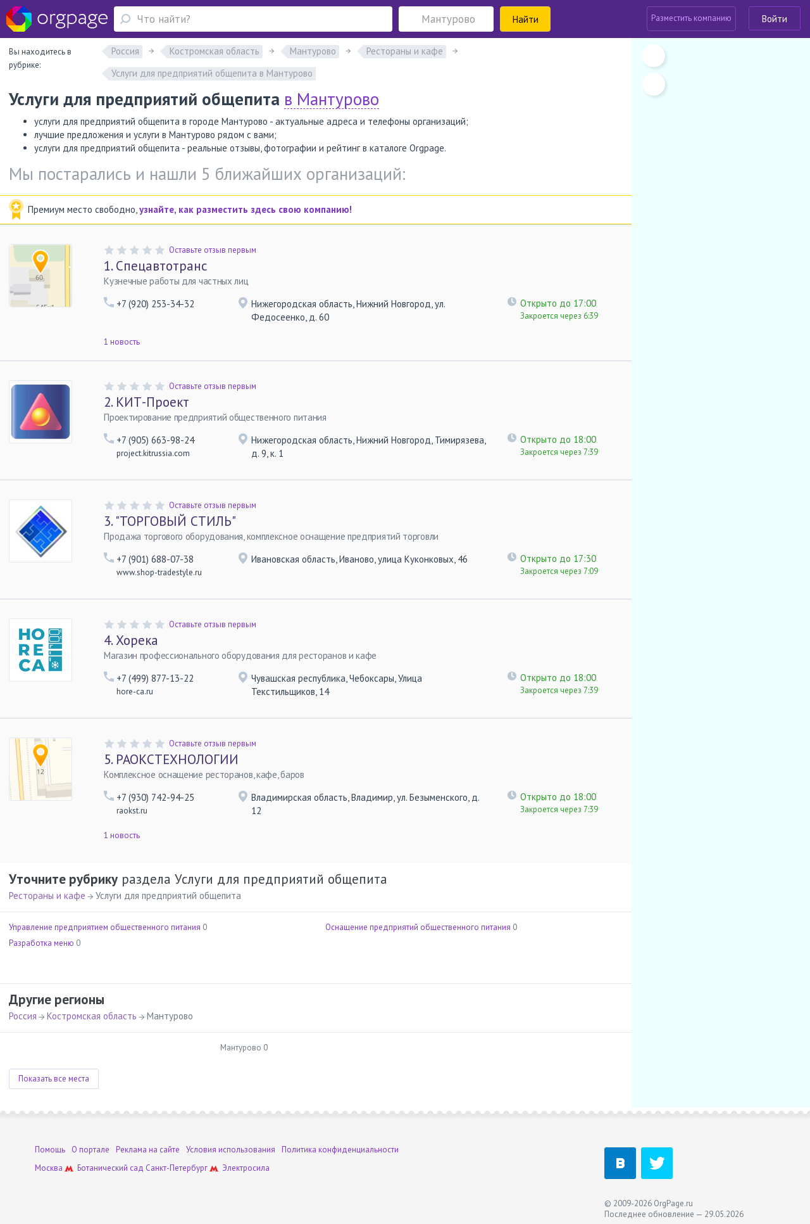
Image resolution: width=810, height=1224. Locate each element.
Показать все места (53, 1078)
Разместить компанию (691, 18)
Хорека (131, 640)
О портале (90, 1149)
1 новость (122, 341)
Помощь (50, 1149)
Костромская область (92, 1016)
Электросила (246, 1168)
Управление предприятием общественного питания (105, 927)
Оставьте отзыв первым (212, 250)
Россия (23, 1016)
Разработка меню (41, 943)
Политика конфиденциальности (340, 1149)
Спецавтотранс (155, 265)
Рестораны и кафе (47, 895)
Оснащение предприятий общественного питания (418, 927)
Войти (774, 19)
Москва (49, 1168)
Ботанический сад (110, 1168)
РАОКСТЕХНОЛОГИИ (171, 759)
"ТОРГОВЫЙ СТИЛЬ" (170, 521)
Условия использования (230, 1149)
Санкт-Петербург (177, 1168)
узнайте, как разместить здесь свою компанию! (245, 209)
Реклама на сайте (148, 1149)
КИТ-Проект (146, 402)
